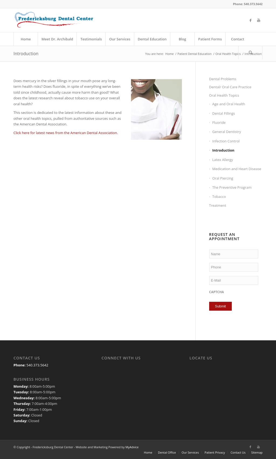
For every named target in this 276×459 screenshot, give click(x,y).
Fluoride (219, 122)
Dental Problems (222, 78)
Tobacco (219, 196)
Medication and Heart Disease (236, 168)
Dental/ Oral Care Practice (230, 87)
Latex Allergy (222, 159)
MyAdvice (132, 447)
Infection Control (226, 141)
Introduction (26, 54)
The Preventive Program (232, 187)
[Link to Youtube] (258, 20)
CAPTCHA (216, 292)
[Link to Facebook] (250, 20)
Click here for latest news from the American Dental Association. (65, 132)
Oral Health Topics (224, 95)
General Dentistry (226, 131)
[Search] (250, 52)
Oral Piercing (222, 178)
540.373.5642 (37, 365)
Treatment (217, 205)
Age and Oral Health (228, 103)
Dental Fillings (223, 113)
